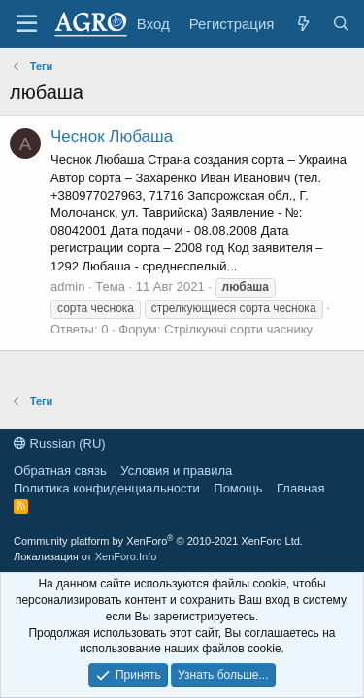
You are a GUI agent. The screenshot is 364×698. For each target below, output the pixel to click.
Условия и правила (176, 470)
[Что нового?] (302, 24)
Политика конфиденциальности (107, 488)
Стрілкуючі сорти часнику (238, 329)
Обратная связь (60, 470)
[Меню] (27, 24)
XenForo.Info (126, 556)
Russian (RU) (60, 443)
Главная (300, 488)
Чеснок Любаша (111, 136)
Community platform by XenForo (158, 541)
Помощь (238, 488)
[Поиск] (341, 24)
